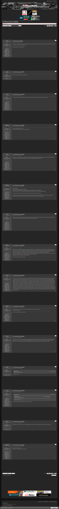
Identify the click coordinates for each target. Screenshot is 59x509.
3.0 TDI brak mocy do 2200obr (10, 21)
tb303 (7, 94)
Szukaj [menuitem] (5, 8)
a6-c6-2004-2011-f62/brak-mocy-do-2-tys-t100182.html (21, 129)
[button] (47, 25)
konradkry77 (7, 125)
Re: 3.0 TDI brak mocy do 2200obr (18, 94)
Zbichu (7, 367)
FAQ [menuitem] (2, 8)
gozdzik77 (7, 245)
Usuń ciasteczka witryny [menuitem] (46, 501)
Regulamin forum (5, 23)
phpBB (8, 504)
